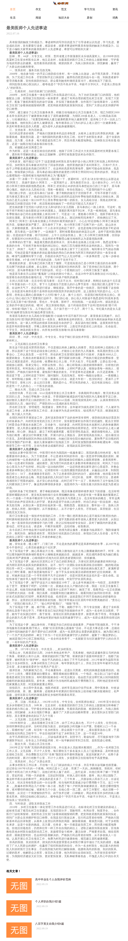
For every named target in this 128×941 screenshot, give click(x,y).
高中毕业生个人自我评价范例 (53, 879)
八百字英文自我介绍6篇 (49, 923)
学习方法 (89, 9)
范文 (64, 9)
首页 (13, 9)
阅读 (38, 17)
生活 (13, 17)
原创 (89, 17)
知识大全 (64, 17)
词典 (115, 17)
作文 (38, 9)
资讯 (115, 9)
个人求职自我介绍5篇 (48, 901)
